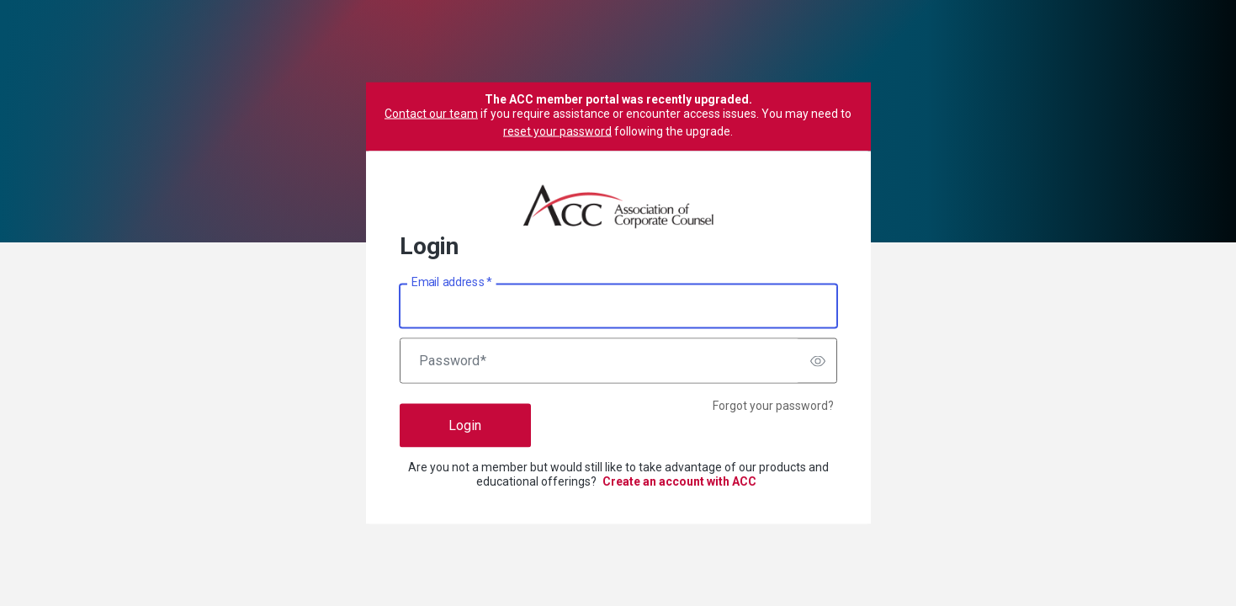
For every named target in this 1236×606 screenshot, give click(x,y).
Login (464, 425)
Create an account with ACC (679, 481)
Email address (451, 282)
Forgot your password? (773, 405)
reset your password (557, 131)
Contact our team (431, 113)
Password (452, 361)
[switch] (817, 361)
